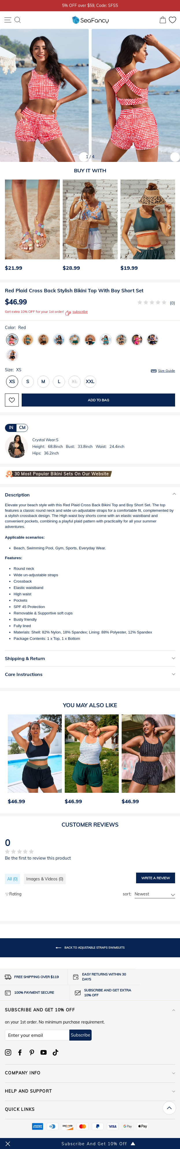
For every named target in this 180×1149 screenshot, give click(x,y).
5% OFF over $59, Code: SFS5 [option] (90, 5)
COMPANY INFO (90, 1073)
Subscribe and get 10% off (90, 1010)
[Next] (170, 227)
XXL (90, 381)
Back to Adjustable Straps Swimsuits (90, 948)
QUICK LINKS (90, 1109)
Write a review (155, 878)
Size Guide (166, 370)
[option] (31, 227)
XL (74, 381)
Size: (90, 370)
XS (12, 381)
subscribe (76, 313)
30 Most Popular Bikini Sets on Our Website (61, 473)
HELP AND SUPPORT (90, 1091)
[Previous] (7, 227)
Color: (15, 327)
